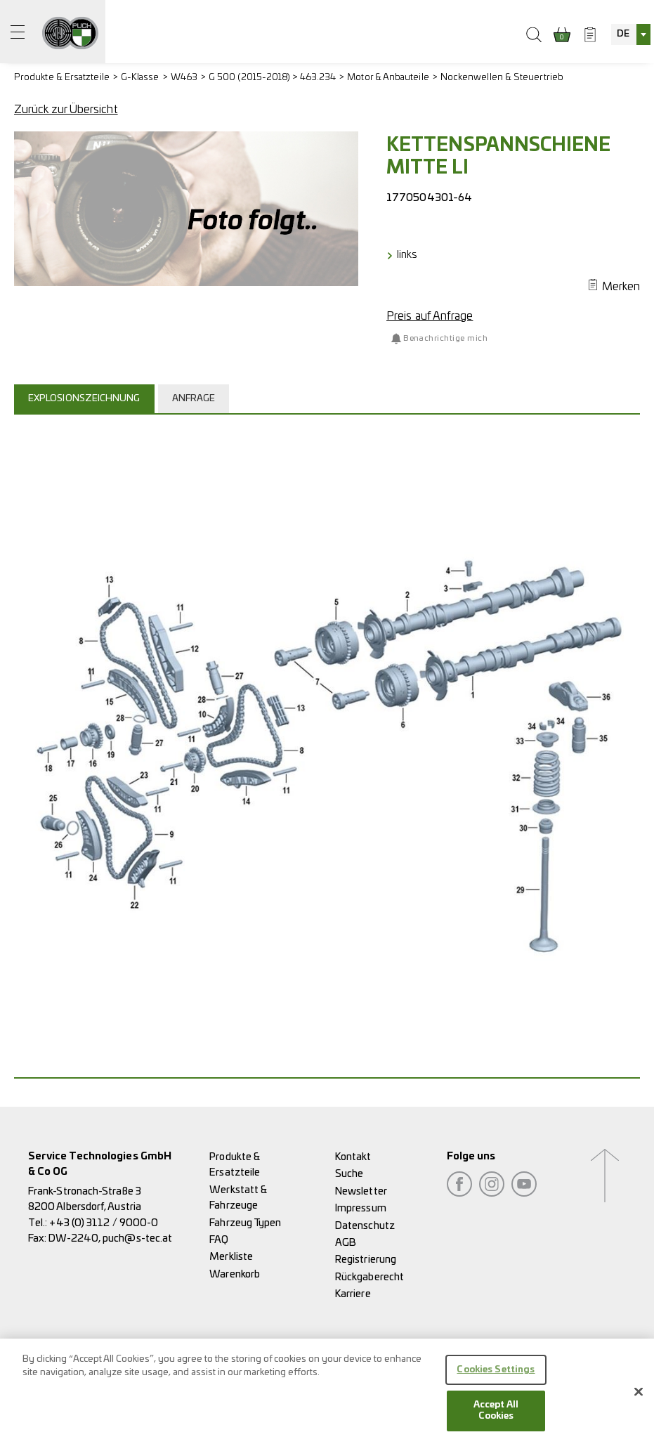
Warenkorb (234, 1274)
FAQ (218, 1240)
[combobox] (630, 34)
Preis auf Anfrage (429, 316)
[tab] (86, 398)
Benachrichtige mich (445, 338)
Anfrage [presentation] (194, 398)
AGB (345, 1242)
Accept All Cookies (495, 1417)
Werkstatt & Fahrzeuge (238, 1198)
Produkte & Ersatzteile (62, 77)
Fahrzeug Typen (245, 1223)
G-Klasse (140, 77)
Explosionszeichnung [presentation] (84, 398)
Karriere (353, 1294)
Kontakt (353, 1157)
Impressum (360, 1208)
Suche (349, 1174)
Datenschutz (365, 1226)
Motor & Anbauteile (388, 77)
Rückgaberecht (369, 1277)
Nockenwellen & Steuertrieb (501, 77)
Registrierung (365, 1259)
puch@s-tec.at (137, 1238)
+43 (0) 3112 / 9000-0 (103, 1223)
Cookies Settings (496, 1376)
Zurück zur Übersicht (66, 109)
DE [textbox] (623, 34)
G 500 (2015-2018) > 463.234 (272, 77)
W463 (184, 77)
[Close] (638, 1397)
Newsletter (361, 1191)
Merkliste (231, 1256)
